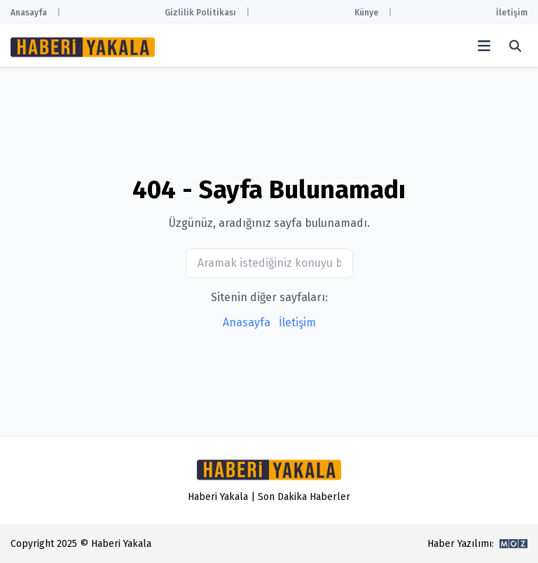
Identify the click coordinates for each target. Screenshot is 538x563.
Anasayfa (29, 13)
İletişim (511, 13)
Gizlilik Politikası (200, 13)
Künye (366, 13)
